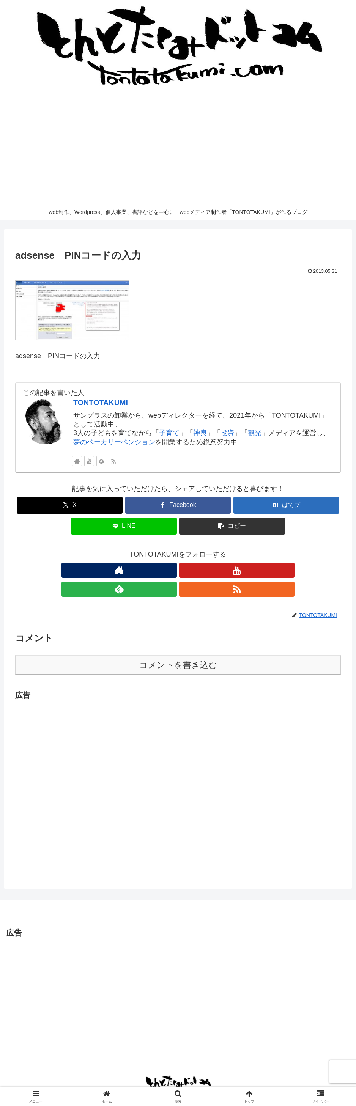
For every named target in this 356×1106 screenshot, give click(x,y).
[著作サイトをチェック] (77, 461)
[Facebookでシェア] (178, 505)
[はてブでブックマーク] (286, 505)
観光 (254, 433)
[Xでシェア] (70, 505)
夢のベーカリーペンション (114, 442)
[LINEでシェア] (124, 526)
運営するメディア (248, 1082)
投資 (227, 433)
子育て (169, 433)
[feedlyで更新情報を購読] (101, 461)
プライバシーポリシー (153, 1082)
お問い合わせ (102, 1082)
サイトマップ (203, 1082)
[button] (232, 526)
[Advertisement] (178, 147)
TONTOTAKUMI (100, 402)
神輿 (200, 433)
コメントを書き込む (178, 646)
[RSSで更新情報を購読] (113, 461)
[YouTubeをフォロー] (89, 461)
